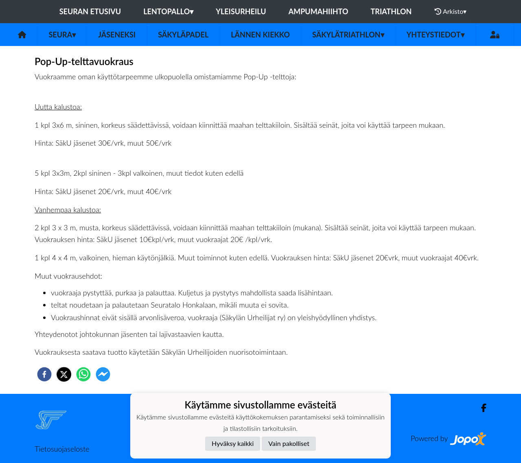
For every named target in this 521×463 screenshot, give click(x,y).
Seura (62, 34)
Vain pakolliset (288, 443)
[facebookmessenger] (103, 374)
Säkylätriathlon (348, 34)
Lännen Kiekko (260, 34)
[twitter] (64, 374)
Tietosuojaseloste (62, 448)
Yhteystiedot (435, 34)
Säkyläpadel (183, 34)
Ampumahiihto (318, 11)
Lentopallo (168, 11)
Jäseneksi (117, 34)
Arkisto (450, 11)
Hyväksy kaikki (233, 443)
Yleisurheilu (241, 11)
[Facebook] (480, 408)
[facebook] (44, 374)
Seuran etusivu (90, 11)
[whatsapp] (83, 374)
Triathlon (391, 11)
